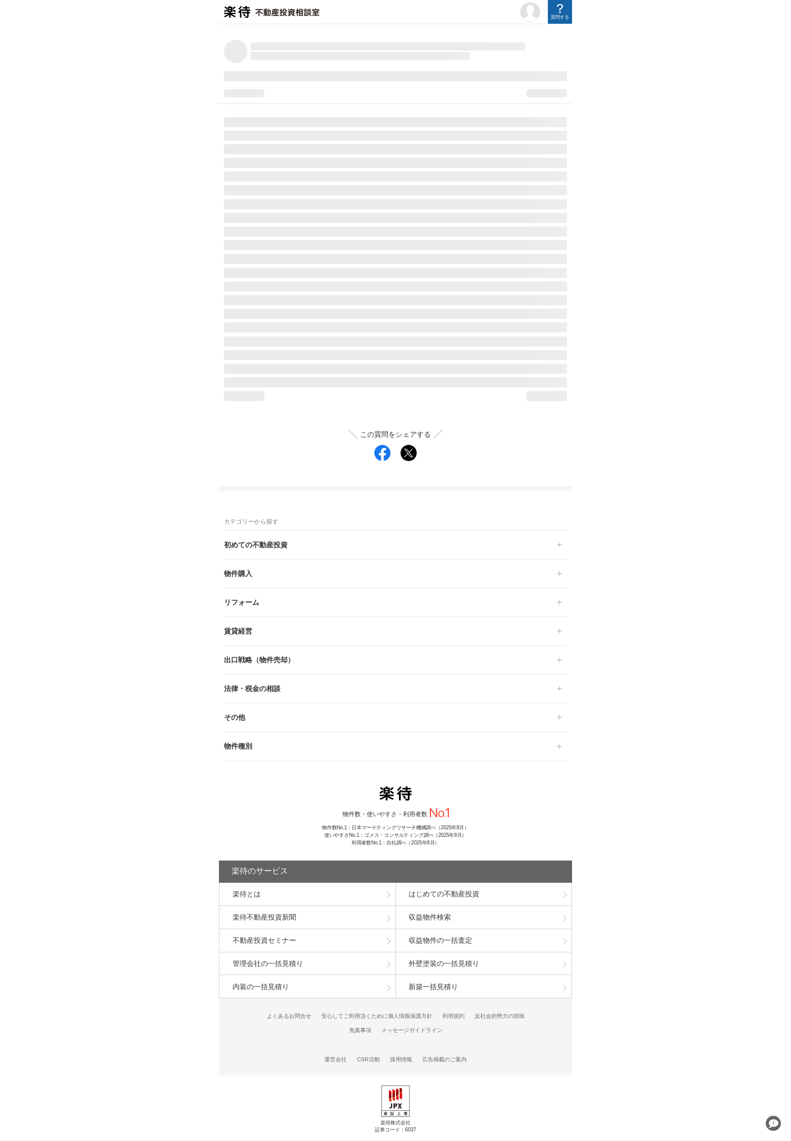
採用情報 (401, 1059)
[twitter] (409, 453)
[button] (395, 545)
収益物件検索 (430, 917)
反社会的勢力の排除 (500, 1016)
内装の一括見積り (261, 987)
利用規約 (453, 1016)
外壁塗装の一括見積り (444, 963)
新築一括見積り (433, 987)
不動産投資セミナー (264, 940)
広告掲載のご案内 (444, 1059)
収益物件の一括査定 (440, 940)
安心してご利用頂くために (354, 1016)
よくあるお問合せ (289, 1016)
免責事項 (360, 1030)
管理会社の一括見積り (268, 963)
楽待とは (247, 894)
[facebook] (382, 453)
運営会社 (335, 1059)
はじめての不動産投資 (444, 894)
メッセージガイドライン (411, 1030)
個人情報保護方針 (410, 1016)
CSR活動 (368, 1059)
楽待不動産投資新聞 (264, 917)
